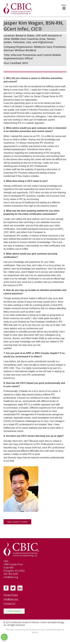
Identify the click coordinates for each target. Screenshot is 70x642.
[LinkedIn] (19, 588)
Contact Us (9, 603)
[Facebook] (6, 588)
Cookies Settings (14, 611)
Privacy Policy (11, 594)
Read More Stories (17, 522)
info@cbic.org (11, 599)
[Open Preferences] (4, 637)
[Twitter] (13, 588)
